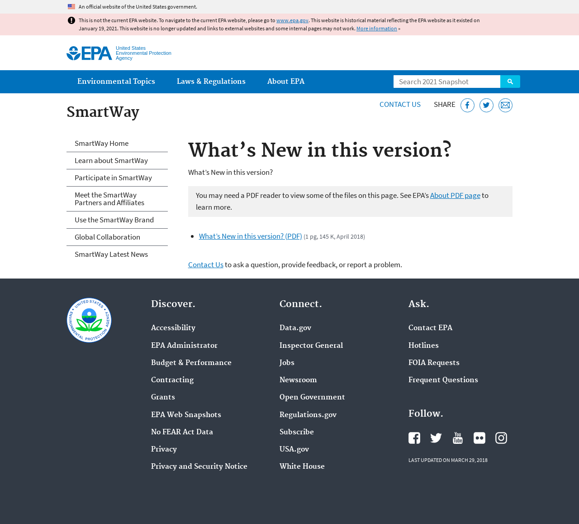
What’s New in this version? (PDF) (250, 236)
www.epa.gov (292, 20)
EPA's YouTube (458, 438)
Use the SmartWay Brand (114, 220)
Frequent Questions (443, 380)
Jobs (287, 363)
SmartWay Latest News (111, 254)
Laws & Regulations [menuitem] (211, 81)
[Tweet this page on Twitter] (486, 105)
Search (510, 81)
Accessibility (173, 328)
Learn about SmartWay (111, 160)
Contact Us (400, 104)
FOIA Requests (434, 363)
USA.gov (294, 450)
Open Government (312, 398)
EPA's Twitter (436, 438)
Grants (163, 398)
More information (376, 28)
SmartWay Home (101, 143)
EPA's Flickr (479, 438)
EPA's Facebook (414, 438)
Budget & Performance (191, 363)
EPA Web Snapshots (186, 415)
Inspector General (311, 346)
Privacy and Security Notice (199, 467)
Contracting (172, 380)
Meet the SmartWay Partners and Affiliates (109, 198)
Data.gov (295, 328)
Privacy (164, 450)
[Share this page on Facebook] (467, 105)
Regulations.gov (308, 415)
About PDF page (455, 195)
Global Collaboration (107, 237)
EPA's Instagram (501, 438)
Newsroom (298, 380)
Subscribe (297, 432)
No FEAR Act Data (182, 432)
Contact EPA (430, 328)
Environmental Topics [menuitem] (116, 81)
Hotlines (423, 346)
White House (302, 467)
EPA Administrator (184, 346)
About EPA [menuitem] (285, 81)
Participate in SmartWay (113, 178)
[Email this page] (505, 105)
